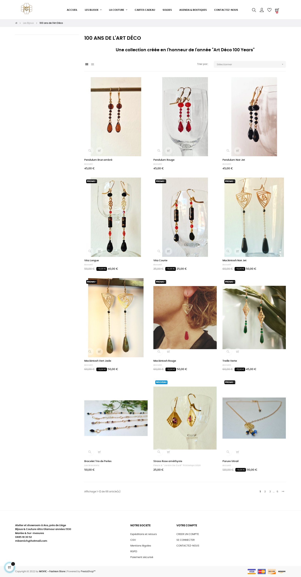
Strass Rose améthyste (167, 461)
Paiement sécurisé (141, 557)
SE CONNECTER (185, 540)
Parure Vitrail (230, 461)
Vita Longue (91, 260)
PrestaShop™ (88, 571)
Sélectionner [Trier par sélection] (251, 64)
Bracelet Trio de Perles (98, 461)
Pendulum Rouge (163, 160)
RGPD (133, 551)
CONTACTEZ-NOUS (187, 546)
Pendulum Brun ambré (98, 160)
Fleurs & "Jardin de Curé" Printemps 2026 (177, 465)
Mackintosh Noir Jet (234, 260)
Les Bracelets (91, 465)
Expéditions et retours (143, 534)
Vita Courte (160, 260)
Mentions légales (140, 546)
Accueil (88, 164)
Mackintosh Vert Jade (97, 361)
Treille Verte (229, 361)
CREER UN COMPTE (187, 534)
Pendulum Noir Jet (233, 160)
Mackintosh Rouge (164, 361)
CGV (133, 540)
